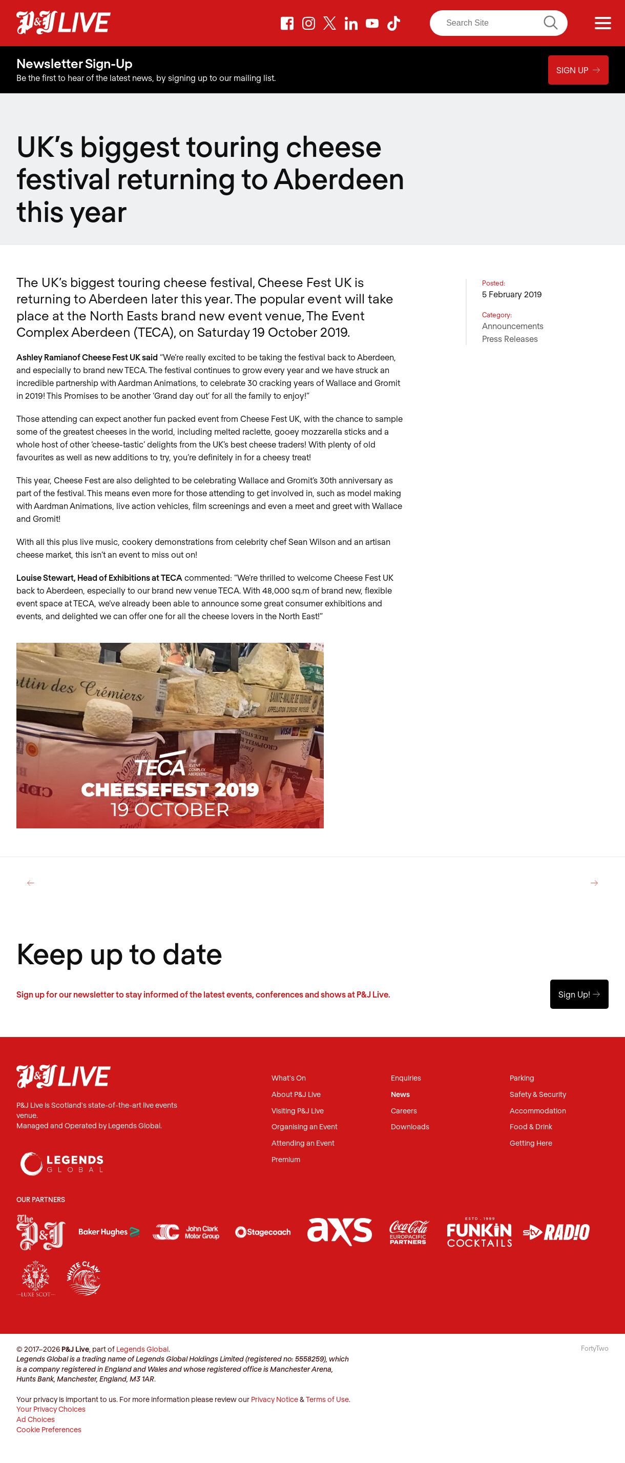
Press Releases (510, 338)
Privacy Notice (274, 1399)
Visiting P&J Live (298, 1111)
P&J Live (63, 23)
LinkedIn (351, 23)
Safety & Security (538, 1095)
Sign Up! (579, 994)
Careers (404, 1111)
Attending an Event (303, 1143)
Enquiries (406, 1078)
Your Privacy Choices (51, 1409)
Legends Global (142, 1349)
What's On (289, 1078)
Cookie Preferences (48, 1429)
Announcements (513, 326)
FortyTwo (595, 1348)
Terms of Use (327, 1399)
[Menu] (603, 23)
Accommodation (538, 1111)
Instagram (308, 23)
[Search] (499, 23)
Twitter (330, 23)
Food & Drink (531, 1127)
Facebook (287, 23)
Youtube (372, 23)
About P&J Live (296, 1095)
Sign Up (578, 70)
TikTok (394, 23)
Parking (522, 1078)
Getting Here (531, 1143)
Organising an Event (305, 1127)
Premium (286, 1160)
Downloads (410, 1127)
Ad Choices (35, 1419)
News (400, 1095)
